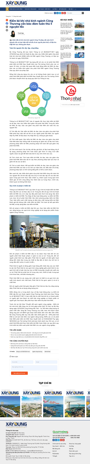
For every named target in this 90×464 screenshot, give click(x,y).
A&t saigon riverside (75, 104)
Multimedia (56, 453)
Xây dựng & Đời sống (75, 453)
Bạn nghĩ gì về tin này (19, 373)
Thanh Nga (21, 33)
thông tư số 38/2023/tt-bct (23, 351)
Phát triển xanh (73, 451)
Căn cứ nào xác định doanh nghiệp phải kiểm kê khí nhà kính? (26, 335)
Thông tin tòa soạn (12, 430)
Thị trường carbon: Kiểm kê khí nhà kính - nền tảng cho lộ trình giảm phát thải (31, 333)
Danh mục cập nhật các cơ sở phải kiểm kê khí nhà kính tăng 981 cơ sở (29, 337)
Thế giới (55, 456)
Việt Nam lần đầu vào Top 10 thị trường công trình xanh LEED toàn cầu (29, 347)
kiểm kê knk (47, 351)
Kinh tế (54, 451)
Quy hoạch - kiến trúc (44, 9)
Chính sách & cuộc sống (16, 9)
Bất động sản (63, 9)
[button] (75, 9)
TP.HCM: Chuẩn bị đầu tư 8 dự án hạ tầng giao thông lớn (66, 39)
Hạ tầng (55, 9)
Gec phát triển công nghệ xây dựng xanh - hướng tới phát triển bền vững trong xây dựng (66, 55)
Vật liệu (71, 9)
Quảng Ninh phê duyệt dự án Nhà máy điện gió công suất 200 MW (28, 345)
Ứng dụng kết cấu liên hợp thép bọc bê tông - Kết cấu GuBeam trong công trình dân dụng (66, 25)
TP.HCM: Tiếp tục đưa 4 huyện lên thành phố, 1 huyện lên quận (66, 32)
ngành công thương (37, 351)
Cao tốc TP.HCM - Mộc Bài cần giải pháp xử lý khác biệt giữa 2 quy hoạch (66, 47)
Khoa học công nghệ (31, 9)
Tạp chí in (72, 456)
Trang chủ (8, 16)
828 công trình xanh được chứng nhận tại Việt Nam (24, 343)
